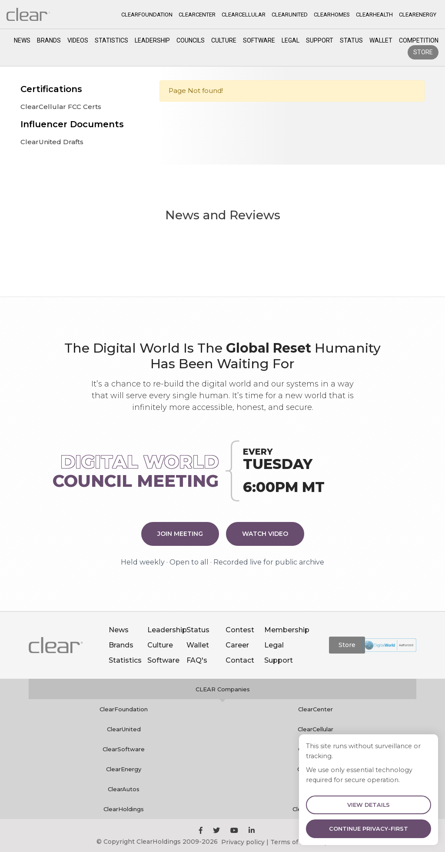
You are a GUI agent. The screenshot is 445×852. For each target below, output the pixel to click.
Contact (240, 660)
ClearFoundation (124, 709)
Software (259, 40)
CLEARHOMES (332, 14)
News (22, 40)
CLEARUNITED (290, 14)
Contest (240, 630)
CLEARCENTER (197, 14)
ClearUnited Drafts (51, 142)
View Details (368, 805)
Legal (290, 40)
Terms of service (296, 842)
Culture (223, 40)
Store (423, 52)
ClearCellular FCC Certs (60, 106)
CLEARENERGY (417, 14)
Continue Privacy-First (368, 829)
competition (418, 40)
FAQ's (196, 660)
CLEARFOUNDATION (147, 14)
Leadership (152, 40)
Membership (286, 630)
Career (237, 645)
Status (351, 40)
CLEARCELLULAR (244, 14)
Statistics (111, 40)
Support (319, 40)
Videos (77, 40)
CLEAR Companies (223, 689)
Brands (49, 40)
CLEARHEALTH (374, 14)
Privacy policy (243, 842)
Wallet (380, 40)
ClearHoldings (123, 809)
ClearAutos (123, 789)
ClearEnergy (123, 769)
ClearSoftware (124, 749)
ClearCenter (315, 709)
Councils (190, 40)
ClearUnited (124, 729)
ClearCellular (315, 729)
